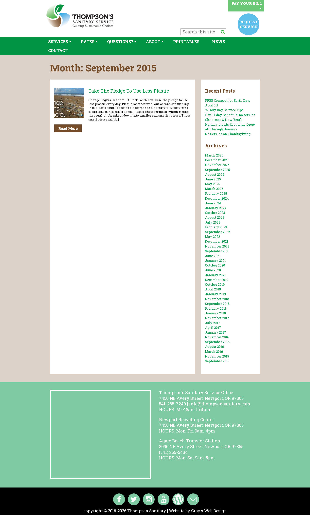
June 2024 (213, 203)
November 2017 (217, 318)
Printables (186, 41)
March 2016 (214, 351)
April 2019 (213, 289)
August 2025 (214, 174)
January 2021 (215, 260)
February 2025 (216, 193)
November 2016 (217, 337)
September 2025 (217, 170)
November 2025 (217, 165)
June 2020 (213, 270)
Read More (68, 128)
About (153, 41)
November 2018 (217, 299)
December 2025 (217, 160)
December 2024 (217, 198)
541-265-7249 (172, 404)
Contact (58, 50)
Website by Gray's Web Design (198, 510)
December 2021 (216, 241)
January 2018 (215, 313)
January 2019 (215, 294)
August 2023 (214, 217)
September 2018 (217, 304)
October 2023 (215, 213)
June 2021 (212, 256)
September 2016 (217, 342)
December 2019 (216, 280)
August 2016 (214, 346)
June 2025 (213, 179)
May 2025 (212, 184)
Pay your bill (247, 5)
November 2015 (217, 356)
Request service (248, 24)
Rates (87, 41)
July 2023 (212, 222)
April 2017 (213, 327)
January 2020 (215, 275)
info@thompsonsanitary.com (219, 404)
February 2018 (216, 308)
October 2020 (215, 265)
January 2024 (215, 208)
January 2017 (215, 332)
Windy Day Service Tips (224, 110)
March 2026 (214, 155)
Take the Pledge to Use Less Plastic (128, 91)
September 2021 (217, 251)
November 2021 (217, 246)
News (218, 41)
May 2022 (212, 236)
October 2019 (215, 284)
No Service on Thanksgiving (227, 134)
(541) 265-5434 (173, 452)
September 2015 (217, 361)
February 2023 (216, 227)
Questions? (120, 41)
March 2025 (214, 189)
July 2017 (212, 323)
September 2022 (217, 232)
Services (58, 41)
